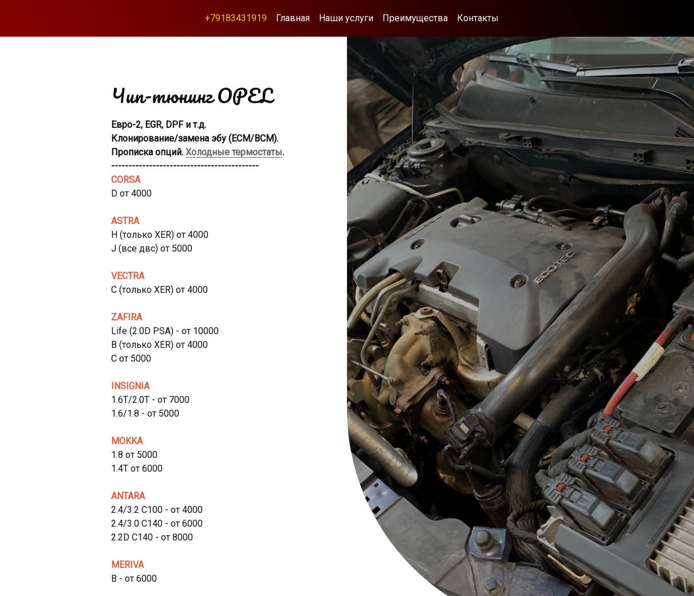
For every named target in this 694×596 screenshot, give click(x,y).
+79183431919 (236, 18)
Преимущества (415, 18)
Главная (293, 18)
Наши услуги (346, 18)
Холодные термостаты (234, 152)
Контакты (478, 18)
